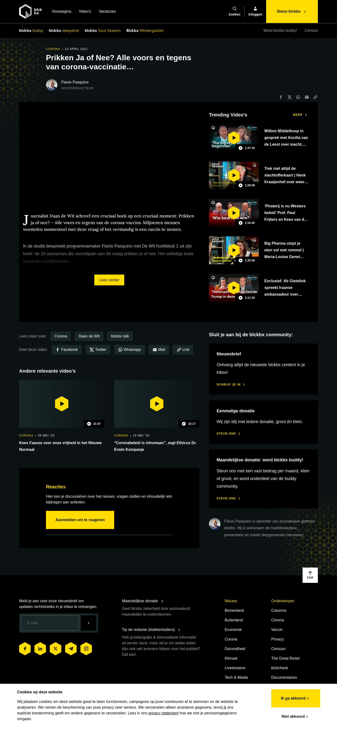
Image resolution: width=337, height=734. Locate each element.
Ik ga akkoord (293, 697)
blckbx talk (120, 336)
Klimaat (231, 658)
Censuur (278, 649)
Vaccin (276, 630)
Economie (233, 630)
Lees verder (109, 280)
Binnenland (234, 610)
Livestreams (235, 668)
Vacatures (107, 11)
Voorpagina (61, 11)
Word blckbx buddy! (280, 30)
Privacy (277, 639)
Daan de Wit (89, 336)
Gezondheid (235, 649)
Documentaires (284, 677)
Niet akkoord (294, 715)
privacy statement (165, 712)
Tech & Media (236, 677)
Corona (61, 336)
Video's (85, 11)
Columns (278, 610)
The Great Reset (285, 658)
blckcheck (279, 668)
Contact (311, 30)
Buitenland (234, 620)
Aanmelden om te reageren (80, 520)
